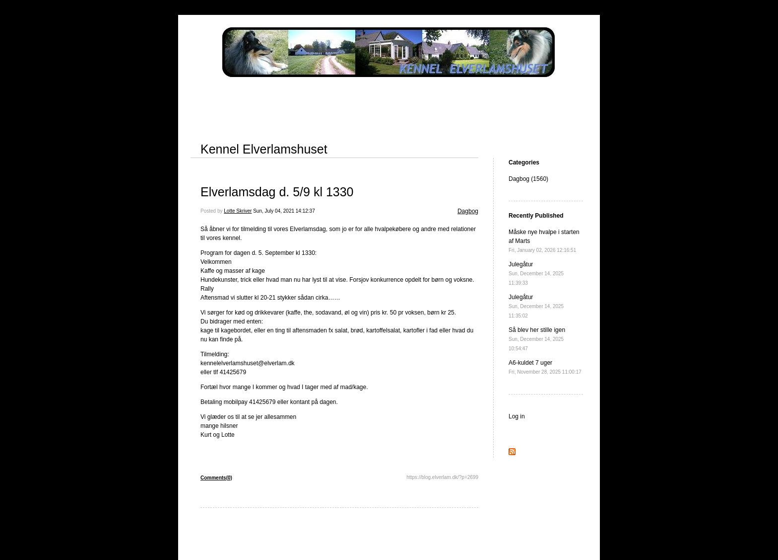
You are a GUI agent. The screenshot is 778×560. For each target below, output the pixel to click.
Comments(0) (216, 477)
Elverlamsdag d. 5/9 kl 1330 (277, 192)
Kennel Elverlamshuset (263, 149)
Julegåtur (536, 273)
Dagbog (467, 211)
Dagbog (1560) (528, 178)
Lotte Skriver (238, 211)
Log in (517, 416)
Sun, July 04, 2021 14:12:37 (284, 211)
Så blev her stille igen (537, 338)
